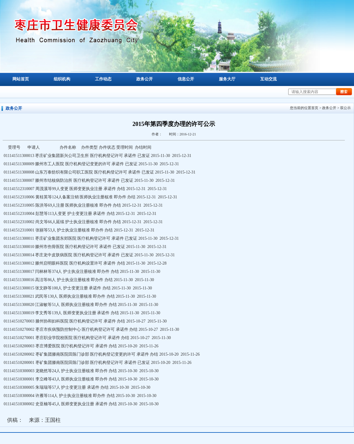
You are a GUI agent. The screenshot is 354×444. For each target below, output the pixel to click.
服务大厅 (227, 79)
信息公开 (186, 79)
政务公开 (144, 79)
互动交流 (268, 79)
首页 (314, 108)
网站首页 (20, 79)
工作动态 (103, 79)
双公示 (345, 108)
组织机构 (62, 79)
